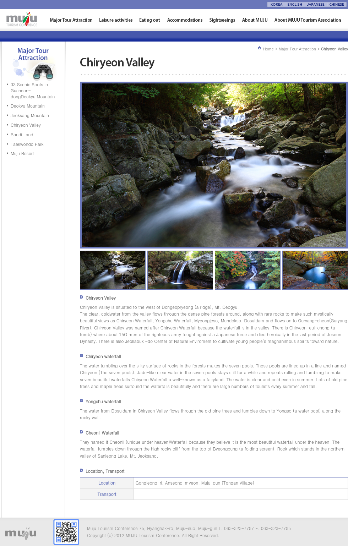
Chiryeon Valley (26, 125)
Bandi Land (22, 134)
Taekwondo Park (27, 144)
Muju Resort (22, 153)
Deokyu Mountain (28, 106)
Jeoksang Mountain (30, 115)
